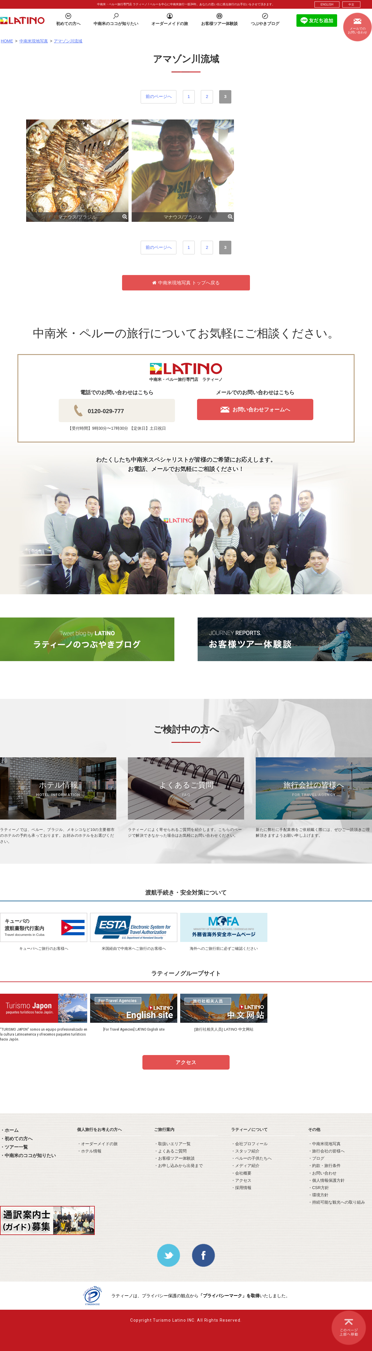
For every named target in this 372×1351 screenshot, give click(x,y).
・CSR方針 (318, 1187)
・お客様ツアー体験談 (174, 1158)
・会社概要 (241, 1173)
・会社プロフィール (249, 1143)
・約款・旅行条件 (324, 1165)
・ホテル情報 (89, 1151)
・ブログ (316, 1158)
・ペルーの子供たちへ (251, 1158)
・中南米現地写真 (324, 1143)
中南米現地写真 (33, 41)
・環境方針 (318, 1195)
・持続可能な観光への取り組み (336, 1202)
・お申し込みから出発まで (178, 1165)
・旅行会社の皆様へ (326, 1151)
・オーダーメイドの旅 (97, 1143)
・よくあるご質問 (170, 1151)
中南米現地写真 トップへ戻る (186, 282)
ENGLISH (327, 4)
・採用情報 (241, 1187)
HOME (7, 41)
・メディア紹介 (245, 1165)
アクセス (186, 1062)
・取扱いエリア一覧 (172, 1143)
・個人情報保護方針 (326, 1180)
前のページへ (159, 96)
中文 (351, 4)
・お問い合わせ (322, 1173)
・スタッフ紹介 (245, 1151)
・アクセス (241, 1180)
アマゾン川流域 (68, 41)
